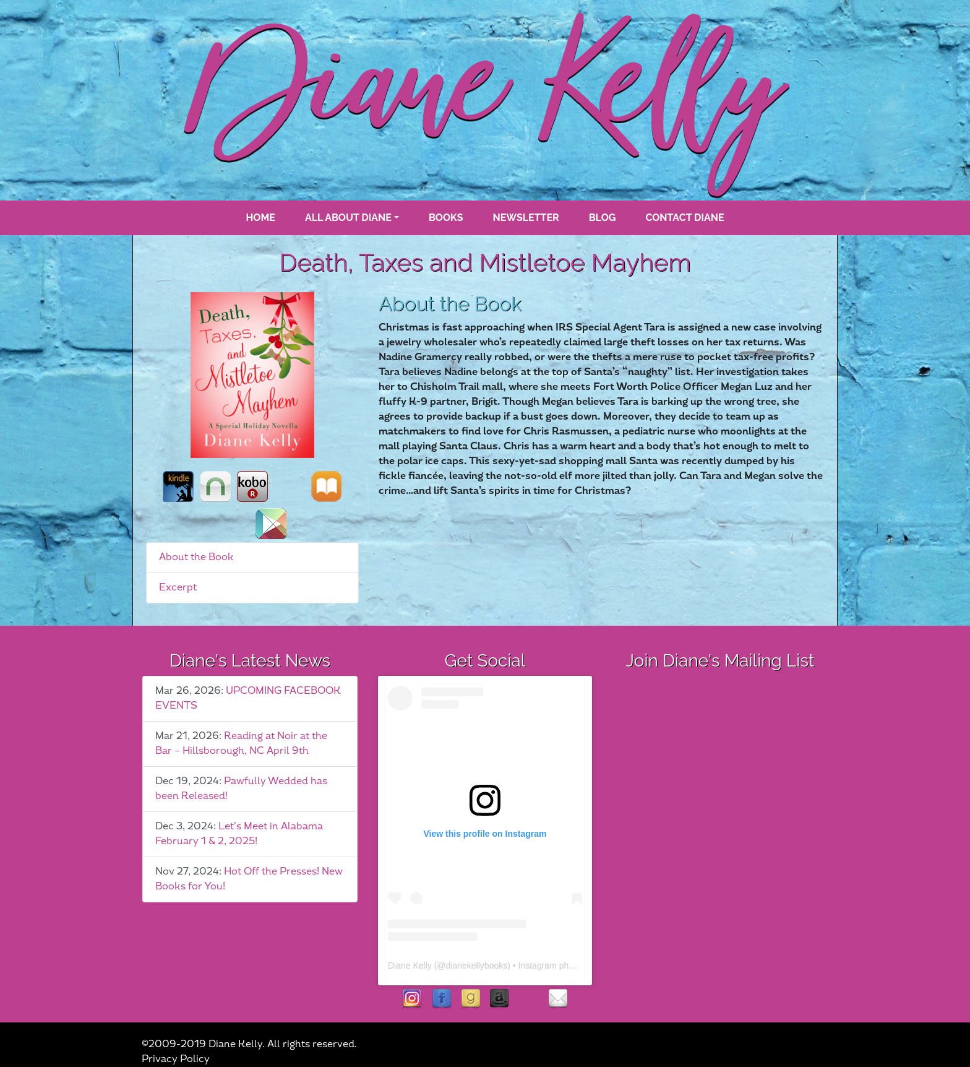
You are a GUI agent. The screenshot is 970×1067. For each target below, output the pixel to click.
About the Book (196, 557)
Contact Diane (684, 217)
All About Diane (348, 217)
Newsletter (526, 217)
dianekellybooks (477, 965)
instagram (412, 999)
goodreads (470, 999)
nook (215, 486)
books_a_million (233, 523)
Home (260, 217)
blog (602, 217)
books (446, 217)
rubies (528, 999)
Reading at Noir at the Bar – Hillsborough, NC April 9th (241, 743)
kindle (178, 486)
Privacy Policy (176, 1059)
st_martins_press (289, 486)
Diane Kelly (410, 965)
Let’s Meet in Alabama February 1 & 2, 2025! (239, 834)
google (270, 523)
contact (557, 999)
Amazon (499, 999)
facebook (441, 999)
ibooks (326, 486)
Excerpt (178, 588)
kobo (252, 486)
